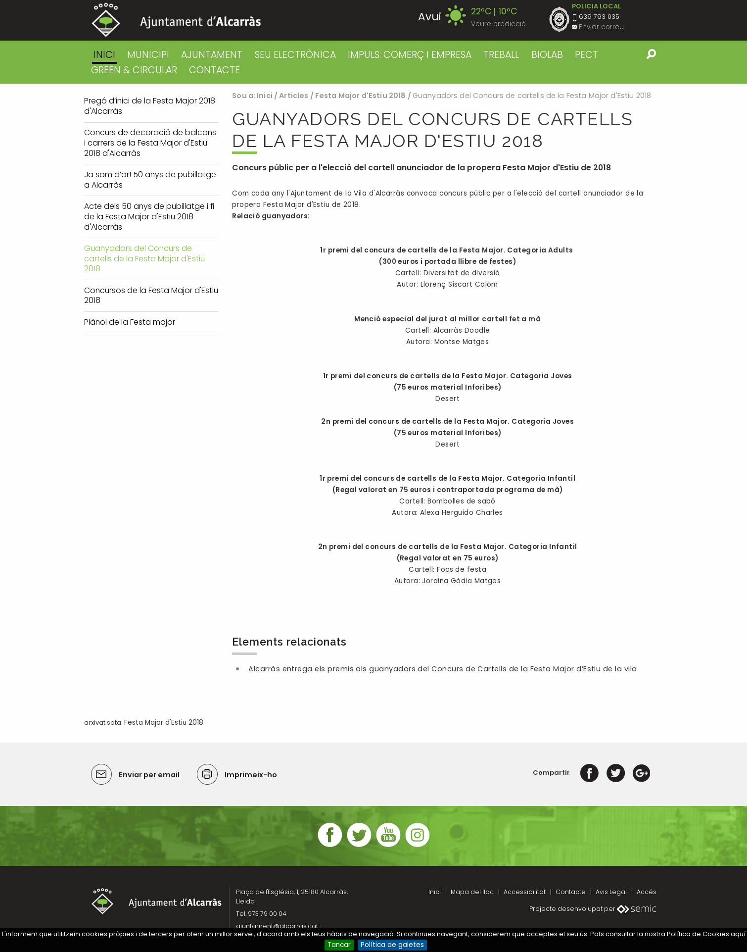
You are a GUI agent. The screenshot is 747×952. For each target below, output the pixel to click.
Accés (646, 892)
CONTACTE (214, 70)
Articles (293, 95)
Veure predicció (498, 24)
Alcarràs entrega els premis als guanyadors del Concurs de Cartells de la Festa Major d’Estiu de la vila (442, 669)
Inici (104, 54)
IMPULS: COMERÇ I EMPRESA (409, 54)
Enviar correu (601, 27)
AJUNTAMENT (211, 54)
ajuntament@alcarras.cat (277, 926)
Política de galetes (392, 945)
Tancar (339, 945)
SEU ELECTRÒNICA (295, 54)
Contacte (571, 892)
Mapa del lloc (472, 892)
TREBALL (501, 54)
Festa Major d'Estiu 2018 (360, 95)
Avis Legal (611, 892)
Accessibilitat (525, 892)
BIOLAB (547, 54)
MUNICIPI (148, 54)
